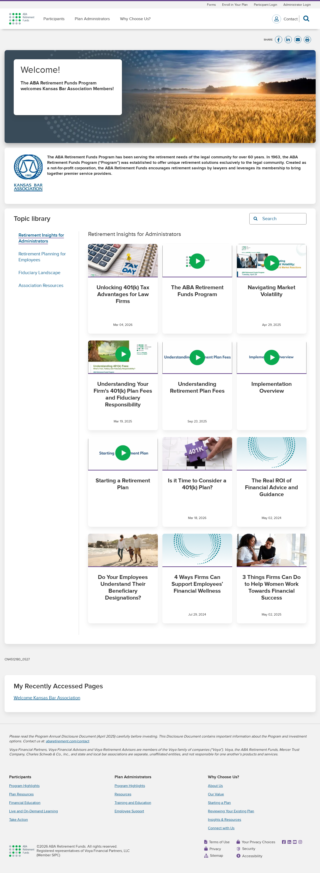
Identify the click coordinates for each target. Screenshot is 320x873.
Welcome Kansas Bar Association (47, 698)
